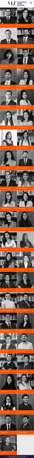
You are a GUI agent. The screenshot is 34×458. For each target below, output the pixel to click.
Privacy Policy (17, 454)
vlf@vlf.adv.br (13, 451)
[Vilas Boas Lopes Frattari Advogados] (17, 3)
